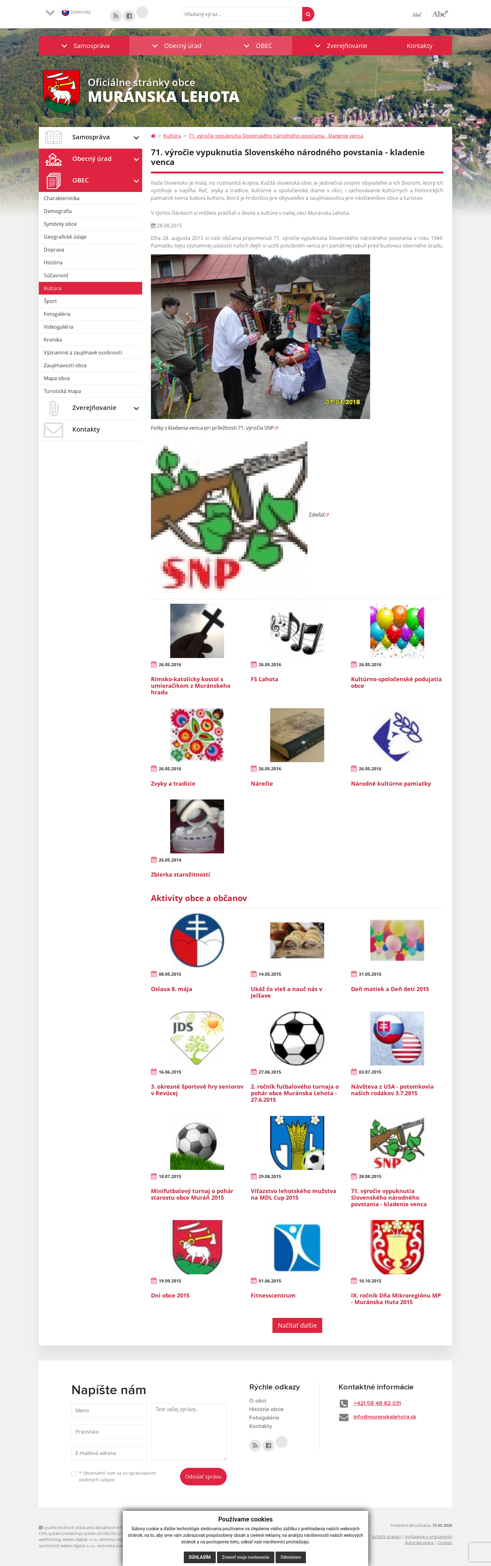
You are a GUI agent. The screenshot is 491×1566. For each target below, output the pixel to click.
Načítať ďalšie (297, 1325)
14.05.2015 (270, 974)
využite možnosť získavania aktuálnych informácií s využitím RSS (101, 1527)
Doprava (54, 249)
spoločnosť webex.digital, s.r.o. (67, 1545)
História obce (266, 1409)
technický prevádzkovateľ (121, 1545)
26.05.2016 (170, 664)
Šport (50, 301)
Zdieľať (238, 514)
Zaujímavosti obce (65, 365)
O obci (257, 1401)
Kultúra (52, 288)
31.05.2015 (370, 974)
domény (107, 1539)
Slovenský (76, 12)
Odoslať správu (203, 1476)
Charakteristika (62, 198)
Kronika (53, 339)
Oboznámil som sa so (117, 1476)
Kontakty (419, 45)
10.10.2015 (370, 1281)
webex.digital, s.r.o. (80, 1539)
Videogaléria (58, 326)
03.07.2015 (370, 1072)
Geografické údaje (65, 236)
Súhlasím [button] (200, 1557)
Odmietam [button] (291, 1557)
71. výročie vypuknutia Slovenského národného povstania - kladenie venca (276, 135)
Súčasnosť (56, 275)
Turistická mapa (62, 391)
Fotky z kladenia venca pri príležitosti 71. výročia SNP (212, 427)
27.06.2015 (270, 1072)
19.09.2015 (170, 1281)
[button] (84, 45)
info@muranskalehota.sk (385, 1417)
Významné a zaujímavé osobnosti (83, 352)
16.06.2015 (170, 1072)
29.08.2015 (270, 1176)
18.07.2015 (170, 1176)
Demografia (58, 211)
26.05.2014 (170, 860)
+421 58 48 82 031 (377, 1403)
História (53, 262)
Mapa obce (57, 378)
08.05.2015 (170, 974)
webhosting (50, 1539)
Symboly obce (60, 223)
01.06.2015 (270, 1281)
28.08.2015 (370, 1176)
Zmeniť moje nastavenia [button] (245, 1557)
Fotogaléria (57, 314)
